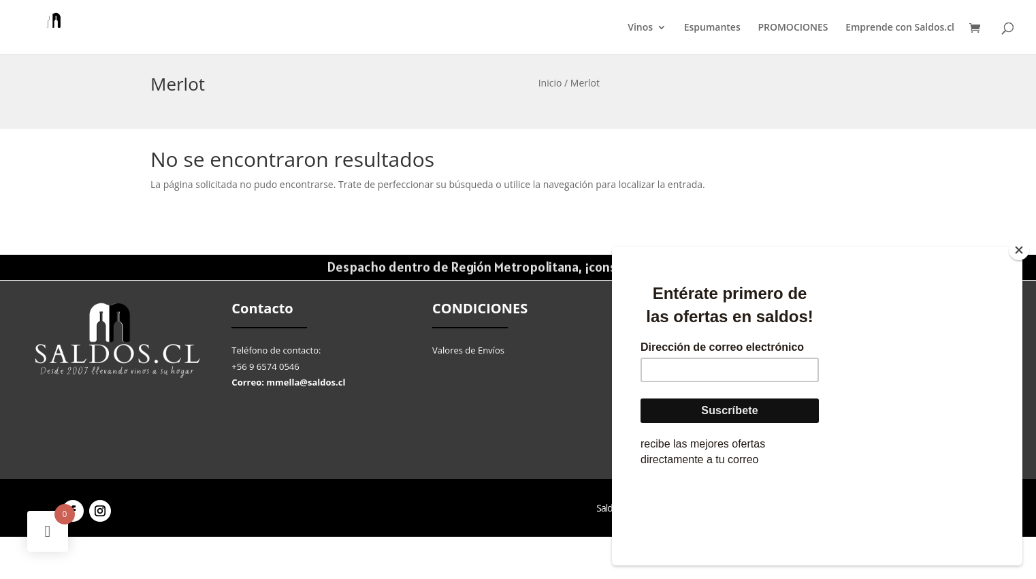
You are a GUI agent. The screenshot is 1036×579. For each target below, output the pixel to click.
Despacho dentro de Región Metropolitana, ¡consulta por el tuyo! (518, 268)
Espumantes (712, 27)
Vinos (640, 27)
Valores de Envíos (468, 350)
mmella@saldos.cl (305, 382)
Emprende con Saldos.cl (899, 27)
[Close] (1019, 333)
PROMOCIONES (793, 27)
